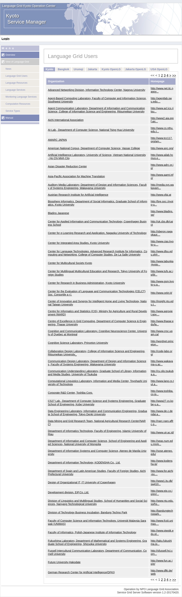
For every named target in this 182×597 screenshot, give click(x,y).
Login (6, 38)
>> (174, 75)
